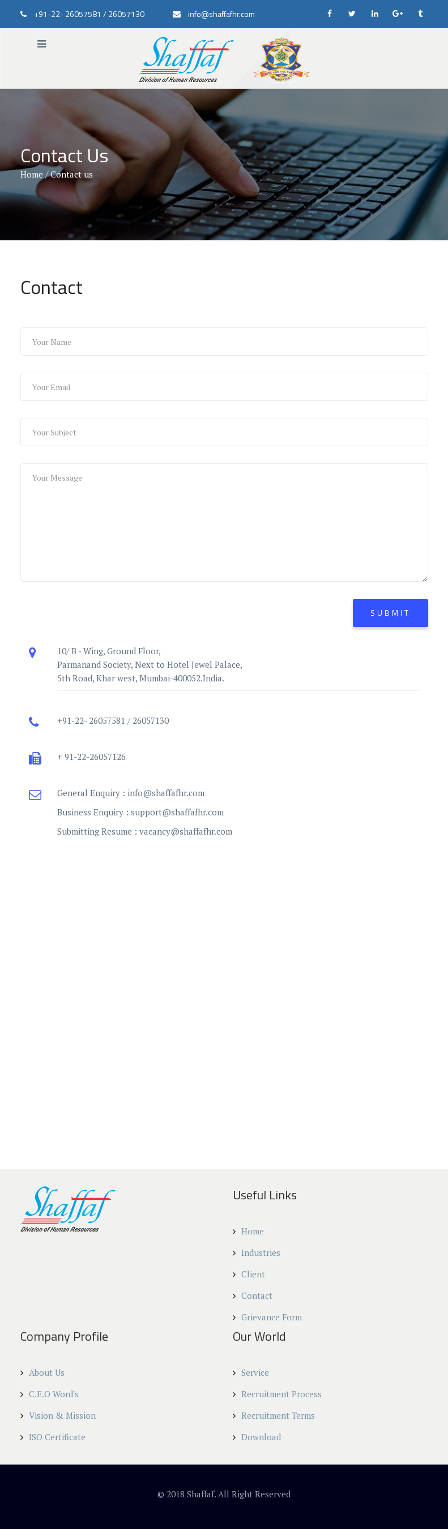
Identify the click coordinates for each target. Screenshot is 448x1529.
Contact (252, 1295)
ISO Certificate (53, 1436)
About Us (42, 1372)
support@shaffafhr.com (177, 812)
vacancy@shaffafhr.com (185, 831)
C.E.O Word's (49, 1394)
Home (31, 174)
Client (249, 1274)
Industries (256, 1252)
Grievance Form (267, 1317)
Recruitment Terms (274, 1415)
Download (257, 1436)
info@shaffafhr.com (165, 792)
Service (251, 1372)
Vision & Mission (58, 1415)
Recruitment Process (277, 1394)
